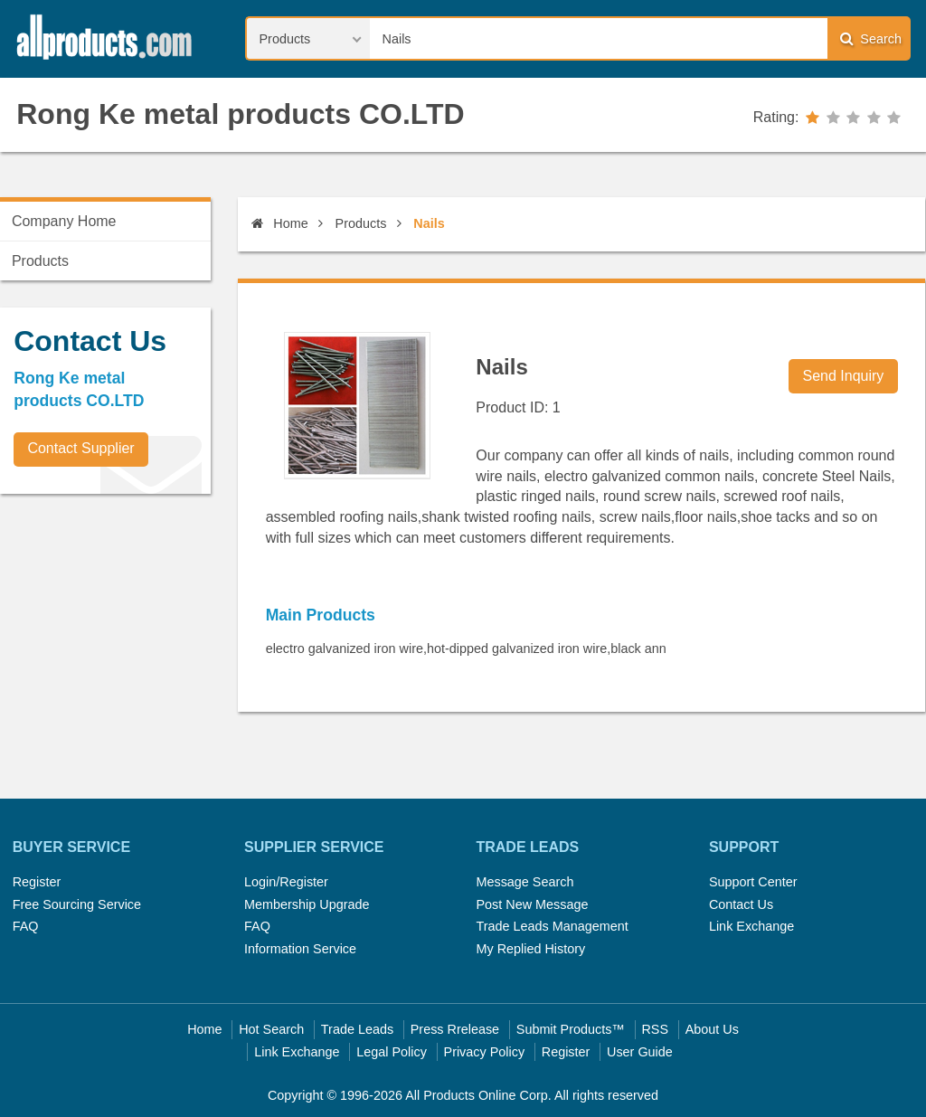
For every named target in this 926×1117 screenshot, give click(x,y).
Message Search (524, 882)
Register (37, 882)
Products (361, 223)
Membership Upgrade (306, 904)
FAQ (26, 926)
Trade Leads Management (552, 926)
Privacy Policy (484, 1052)
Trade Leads (357, 1029)
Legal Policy (391, 1052)
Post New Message (532, 904)
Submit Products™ (570, 1029)
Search (871, 38)
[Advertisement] (135, 634)
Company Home (64, 221)
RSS (654, 1029)
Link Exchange (751, 926)
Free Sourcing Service (77, 904)
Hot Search (271, 1029)
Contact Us (741, 904)
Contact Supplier (80, 448)
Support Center (753, 882)
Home (279, 223)
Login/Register (286, 882)
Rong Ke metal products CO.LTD (240, 114)
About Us (712, 1029)
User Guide (640, 1052)
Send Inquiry (843, 375)
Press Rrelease (455, 1029)
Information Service (300, 949)
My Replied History (530, 949)
